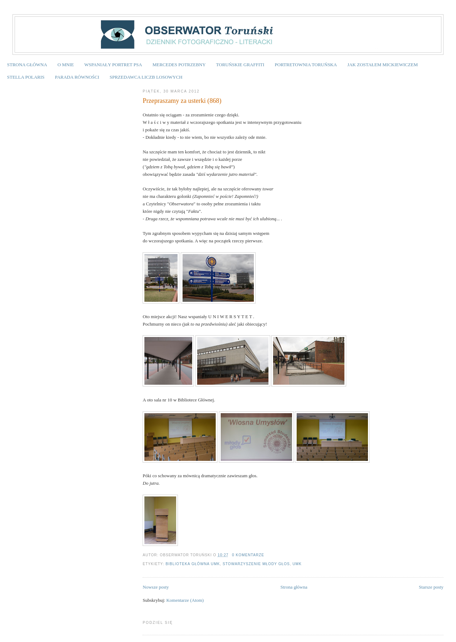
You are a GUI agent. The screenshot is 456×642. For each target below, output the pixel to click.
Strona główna (294, 587)
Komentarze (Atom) (185, 600)
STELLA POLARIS (26, 77)
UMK (297, 564)
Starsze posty (431, 587)
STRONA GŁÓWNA (27, 64)
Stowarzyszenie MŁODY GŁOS (256, 564)
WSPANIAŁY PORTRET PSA (113, 64)
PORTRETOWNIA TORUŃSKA (306, 64)
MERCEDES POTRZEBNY (179, 64)
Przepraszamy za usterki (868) (182, 100)
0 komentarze (248, 555)
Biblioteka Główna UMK (192, 564)
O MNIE (65, 64)
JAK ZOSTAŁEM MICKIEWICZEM (382, 64)
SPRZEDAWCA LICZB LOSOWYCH (145, 77)
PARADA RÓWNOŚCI (77, 77)
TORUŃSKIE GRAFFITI (240, 64)
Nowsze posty (156, 587)
